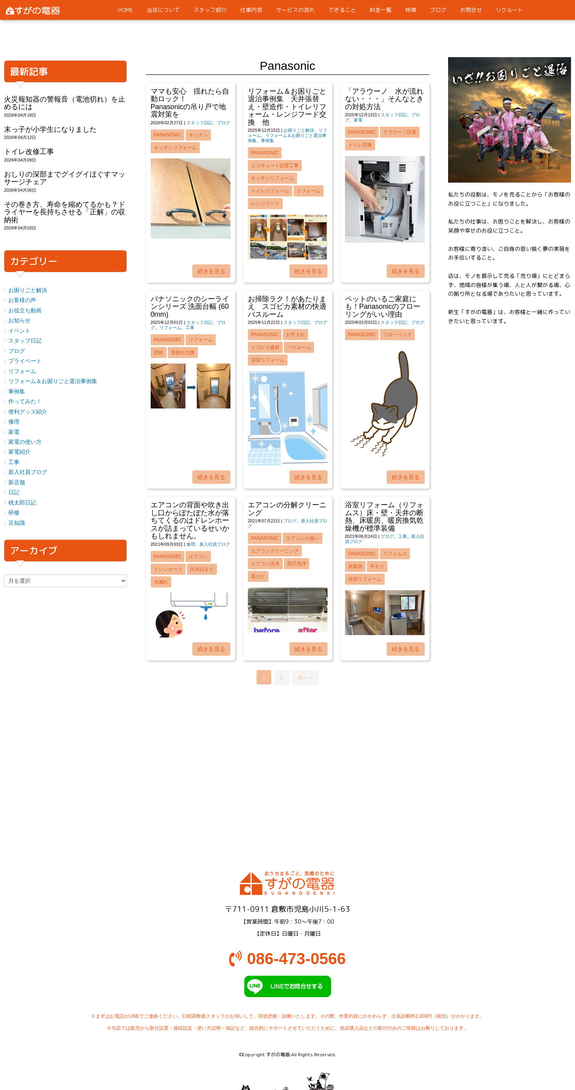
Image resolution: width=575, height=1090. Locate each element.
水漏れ (161, 582)
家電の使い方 (25, 442)
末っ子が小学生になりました (50, 129)
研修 (13, 513)
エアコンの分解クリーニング (287, 508)
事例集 (267, 140)
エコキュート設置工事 (275, 165)
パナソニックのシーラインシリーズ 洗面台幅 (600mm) (190, 306)
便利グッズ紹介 (27, 412)
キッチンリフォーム (175, 147)
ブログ (223, 122)
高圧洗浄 (296, 563)
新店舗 (16, 482)
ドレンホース (168, 569)
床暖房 (355, 566)
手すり (377, 566)
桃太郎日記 (22, 503)
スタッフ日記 (199, 122)
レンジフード (265, 203)
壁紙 (158, 352)
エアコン (198, 556)
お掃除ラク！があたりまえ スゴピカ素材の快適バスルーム (287, 306)
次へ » (305, 677)
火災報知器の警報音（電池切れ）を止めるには (64, 103)
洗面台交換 (183, 352)
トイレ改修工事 (29, 152)
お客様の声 (22, 300)
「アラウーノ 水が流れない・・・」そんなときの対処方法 (384, 99)
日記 (13, 492)
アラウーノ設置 (399, 132)
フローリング (397, 334)
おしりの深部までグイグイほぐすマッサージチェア (64, 178)
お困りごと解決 (299, 130)
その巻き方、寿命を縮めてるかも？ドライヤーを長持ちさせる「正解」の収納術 (64, 212)
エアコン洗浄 (265, 563)
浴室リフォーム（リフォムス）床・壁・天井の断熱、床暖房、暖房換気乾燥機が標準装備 (384, 516)
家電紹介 (19, 452)
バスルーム (299, 347)
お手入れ (295, 334)
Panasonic (168, 135)
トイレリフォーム (270, 191)
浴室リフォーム (267, 360)
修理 (190, 544)
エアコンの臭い (302, 538)
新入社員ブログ (214, 544)
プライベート (25, 361)
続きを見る (211, 271)
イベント (19, 331)
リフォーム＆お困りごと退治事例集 (52, 381)
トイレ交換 (360, 145)
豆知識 (16, 523)
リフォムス (395, 554)
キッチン (198, 135)
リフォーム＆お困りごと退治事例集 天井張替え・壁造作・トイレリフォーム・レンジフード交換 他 (287, 106)
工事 (190, 327)
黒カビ (258, 576)
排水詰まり (202, 569)
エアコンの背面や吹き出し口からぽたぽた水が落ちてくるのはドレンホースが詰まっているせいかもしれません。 (190, 520)
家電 (358, 119)
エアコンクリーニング (275, 551)
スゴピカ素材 (265, 347)
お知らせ (19, 321)
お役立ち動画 (25, 311)
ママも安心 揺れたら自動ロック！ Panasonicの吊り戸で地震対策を (211, 102)
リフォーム (308, 191)
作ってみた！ (25, 401)
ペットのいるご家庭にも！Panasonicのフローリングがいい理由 (383, 306)
